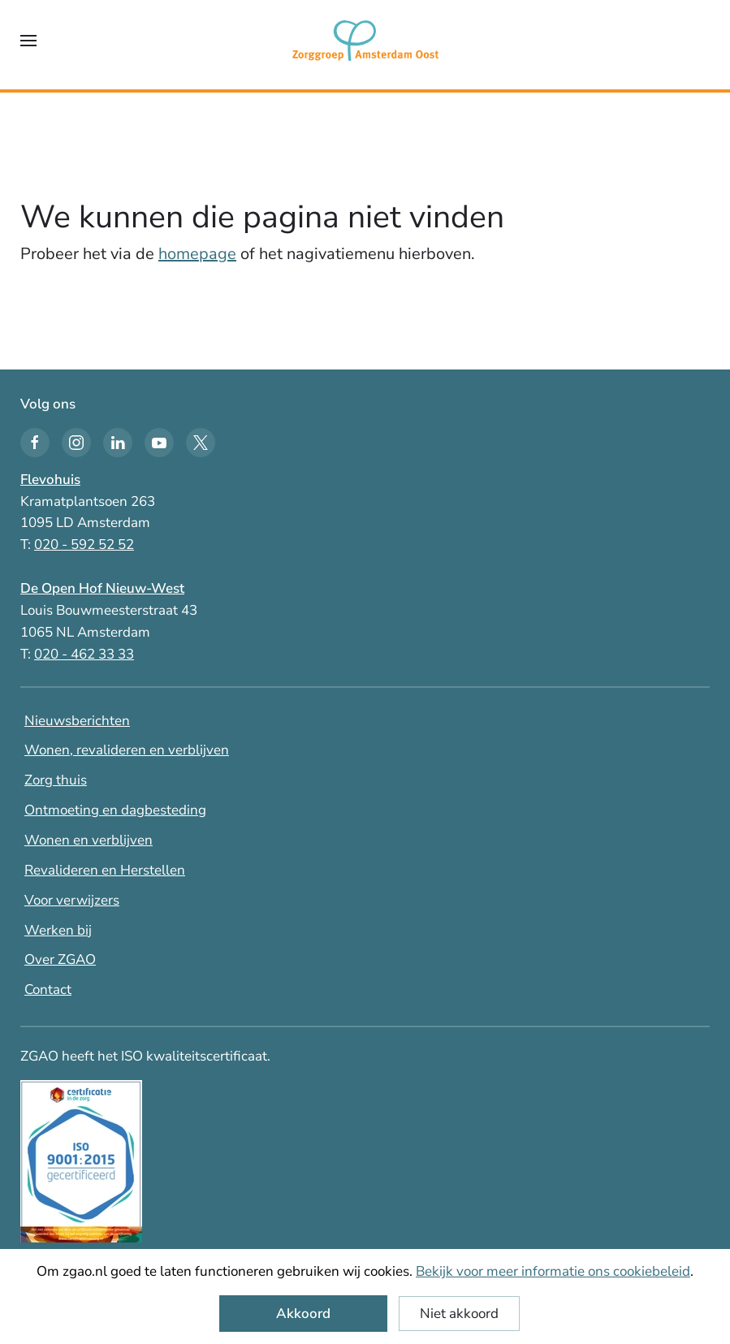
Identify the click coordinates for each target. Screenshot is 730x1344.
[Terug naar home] (365, 40)
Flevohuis (50, 479)
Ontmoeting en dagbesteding (115, 810)
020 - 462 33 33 (84, 654)
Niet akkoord (459, 1313)
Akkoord (303, 1313)
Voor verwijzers (71, 900)
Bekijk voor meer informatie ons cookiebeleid (553, 1271)
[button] (28, 40)
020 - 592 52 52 (84, 544)
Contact (47, 989)
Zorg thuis (55, 780)
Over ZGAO (60, 959)
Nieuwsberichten (77, 720)
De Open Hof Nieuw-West (102, 588)
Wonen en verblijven (88, 840)
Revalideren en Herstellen (104, 870)
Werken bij (58, 930)
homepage (197, 254)
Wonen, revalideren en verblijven (126, 750)
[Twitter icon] (200, 442)
